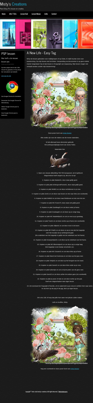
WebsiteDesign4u (63, 392)
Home (3, 14)
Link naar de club (6, 76)
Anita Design (67, 133)
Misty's (13, 3)
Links (46, 14)
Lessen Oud (24, 14)
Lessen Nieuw (37, 14)
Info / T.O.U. (13, 14)
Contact (54, 14)
